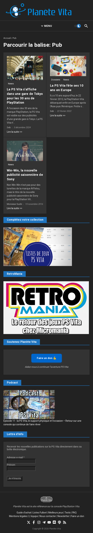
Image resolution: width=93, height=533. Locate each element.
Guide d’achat (24, 511)
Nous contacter (48, 515)
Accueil (7, 38)
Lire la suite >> (14, 131)
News (11, 83)
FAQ (74, 511)
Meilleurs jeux (55, 511)
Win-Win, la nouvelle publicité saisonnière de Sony (24, 174)
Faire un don (77, 515)
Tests (68, 511)
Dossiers (55, 79)
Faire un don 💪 (46, 357)
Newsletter (63, 515)
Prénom (11, 464)
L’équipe (33, 515)
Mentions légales (18, 515)
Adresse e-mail (15, 456)
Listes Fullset (40, 511)
